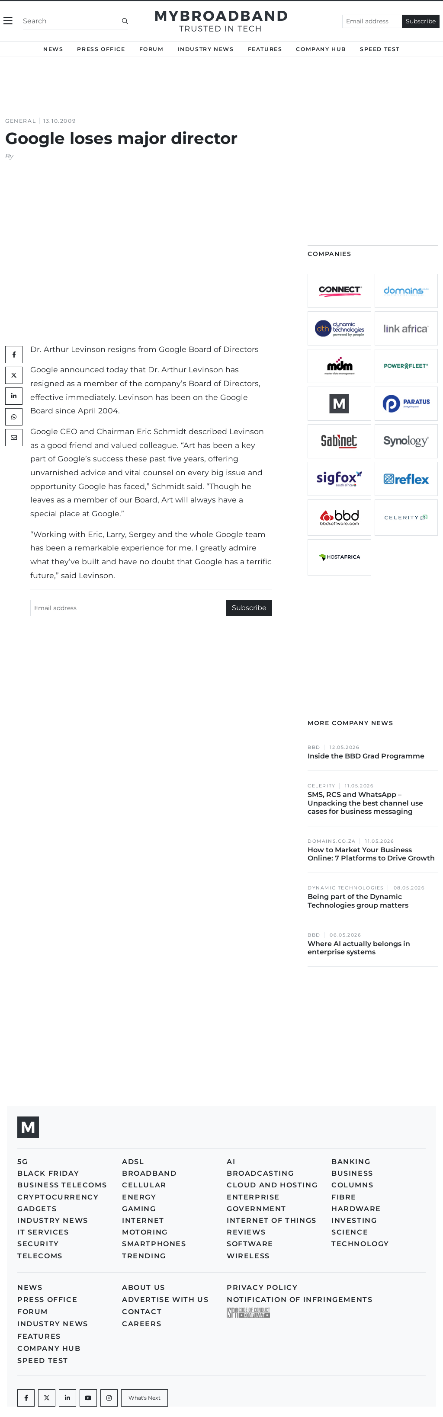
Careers (141, 1324)
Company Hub (321, 49)
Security (38, 1244)
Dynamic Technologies (346, 888)
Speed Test (380, 49)
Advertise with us (165, 1299)
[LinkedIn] (13, 396)
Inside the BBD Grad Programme (366, 756)
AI (231, 1162)
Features (265, 49)
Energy (139, 1197)
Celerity (322, 786)
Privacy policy (262, 1287)
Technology (360, 1244)
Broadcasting (260, 1173)
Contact (142, 1312)
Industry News (206, 49)
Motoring (145, 1232)
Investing (354, 1220)
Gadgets (37, 1209)
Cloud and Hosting (272, 1185)
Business (352, 1173)
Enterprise (253, 1197)
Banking (350, 1162)
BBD (314, 747)
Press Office (101, 49)
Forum (151, 49)
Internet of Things (272, 1220)
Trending (144, 1256)
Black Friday (48, 1173)
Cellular (144, 1185)
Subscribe (421, 21)
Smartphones (154, 1244)
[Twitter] (13, 375)
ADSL (133, 1162)
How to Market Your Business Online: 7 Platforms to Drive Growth (372, 854)
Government (256, 1209)
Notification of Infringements (299, 1299)
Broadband (149, 1173)
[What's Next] (144, 1398)
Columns (352, 1185)
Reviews (246, 1232)
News (53, 49)
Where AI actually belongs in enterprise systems (359, 948)
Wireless (248, 1256)
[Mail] (13, 437)
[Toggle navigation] (8, 21)
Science (349, 1232)
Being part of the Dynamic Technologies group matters (358, 900)
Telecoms (40, 1256)
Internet (143, 1220)
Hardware (356, 1209)
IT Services (43, 1232)
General (20, 121)
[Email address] (372, 21)
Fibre (343, 1197)
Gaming (139, 1209)
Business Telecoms (62, 1185)
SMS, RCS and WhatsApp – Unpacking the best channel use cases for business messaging (365, 802)
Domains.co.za (332, 841)
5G (22, 1162)
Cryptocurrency (58, 1197)
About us (143, 1287)
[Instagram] (109, 1398)
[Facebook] (26, 1398)
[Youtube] (88, 1398)
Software (250, 1244)
